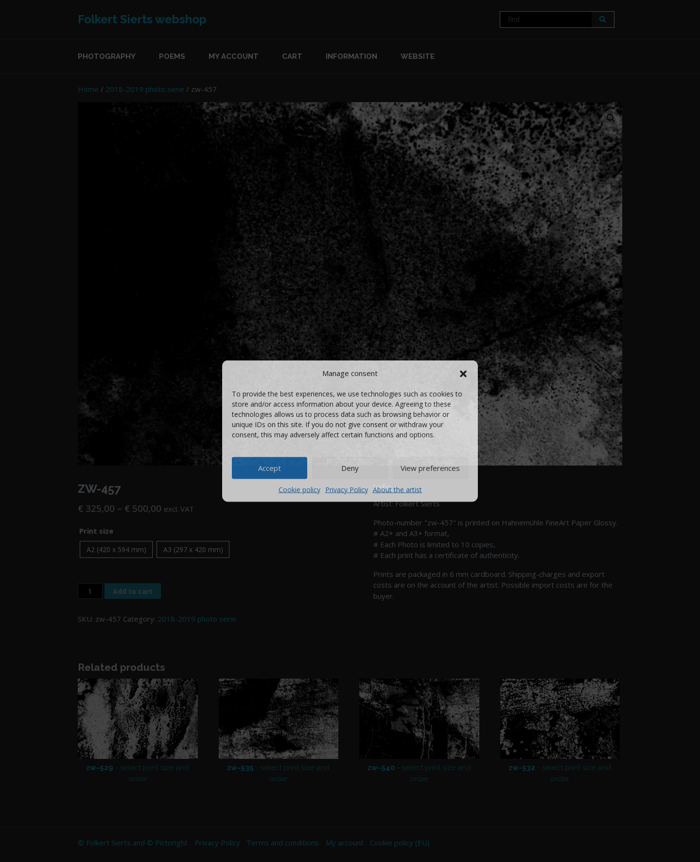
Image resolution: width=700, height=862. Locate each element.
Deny (350, 468)
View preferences (430, 468)
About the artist (397, 489)
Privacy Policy (346, 489)
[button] (463, 373)
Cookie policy (299, 489)
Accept (269, 468)
